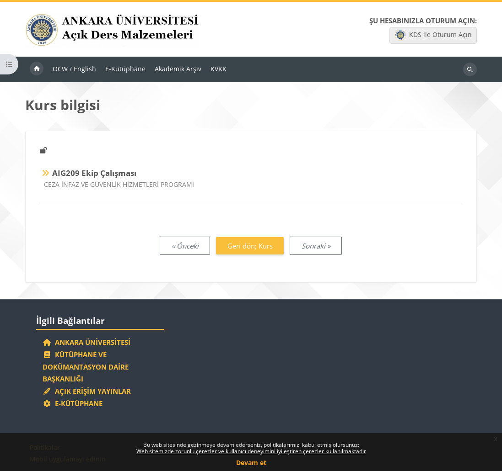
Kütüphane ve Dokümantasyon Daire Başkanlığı (86, 367)
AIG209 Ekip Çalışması (94, 173)
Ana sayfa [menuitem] (36, 69)
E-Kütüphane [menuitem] (125, 68)
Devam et (251, 462)
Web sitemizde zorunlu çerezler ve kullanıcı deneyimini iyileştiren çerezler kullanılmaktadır (251, 451)
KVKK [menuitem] (219, 68)
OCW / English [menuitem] (74, 68)
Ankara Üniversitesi (86, 342)
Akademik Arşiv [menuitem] (178, 68)
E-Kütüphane (73, 403)
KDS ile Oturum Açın (433, 35)
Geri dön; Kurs (250, 245)
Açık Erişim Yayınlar (88, 391)
